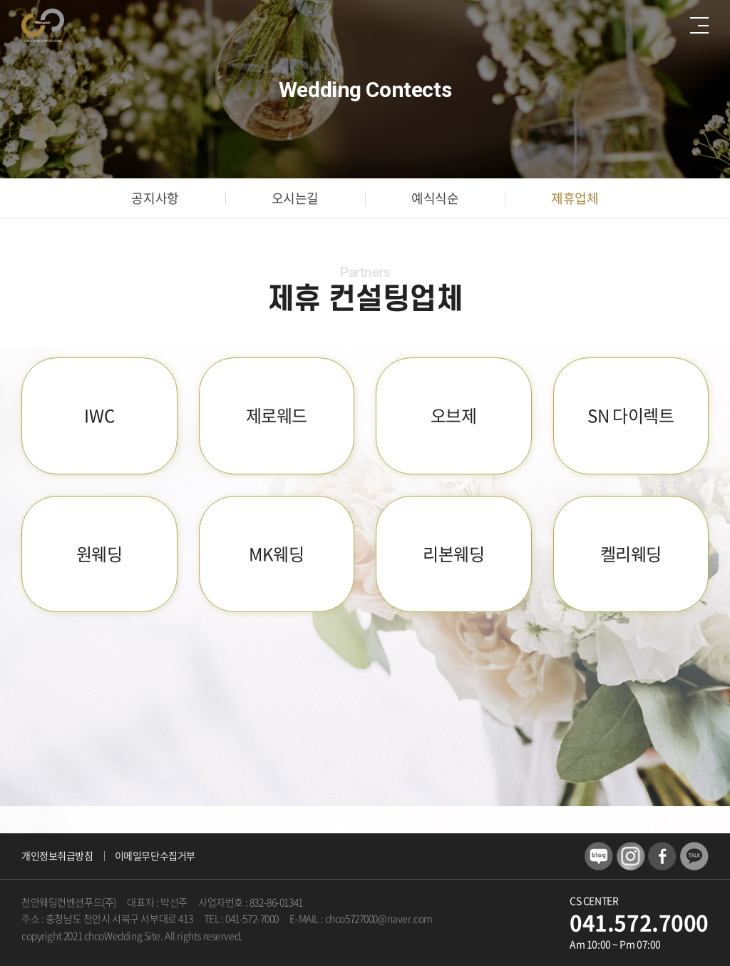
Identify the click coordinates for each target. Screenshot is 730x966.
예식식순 (434, 198)
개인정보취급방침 (57, 855)
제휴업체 (574, 198)
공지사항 (154, 198)
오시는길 (295, 198)
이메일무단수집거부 (155, 855)
